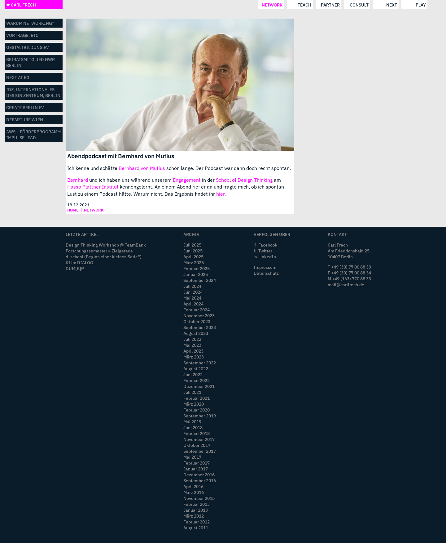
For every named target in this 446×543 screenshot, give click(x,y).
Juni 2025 (193, 251)
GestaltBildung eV (27, 47)
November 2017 (199, 439)
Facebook (268, 245)
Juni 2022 (193, 374)
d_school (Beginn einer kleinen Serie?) (104, 257)
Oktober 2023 (196, 321)
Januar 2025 (195, 274)
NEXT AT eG (17, 77)
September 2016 (199, 480)
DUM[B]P (75, 268)
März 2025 (193, 262)
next (258, 5)
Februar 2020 (196, 410)
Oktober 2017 (196, 445)
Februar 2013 (196, 504)
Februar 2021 (196, 398)
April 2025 (193, 257)
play (287, 5)
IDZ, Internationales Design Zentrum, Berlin (33, 92)
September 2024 (199, 280)
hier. (221, 194)
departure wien (24, 119)
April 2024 (193, 304)
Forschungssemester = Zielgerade (99, 251)
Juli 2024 (192, 286)
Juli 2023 (192, 339)
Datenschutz (266, 273)
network (139, 5)
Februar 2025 (196, 268)
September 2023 (199, 327)
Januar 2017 (195, 469)
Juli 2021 (192, 392)
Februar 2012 (196, 522)
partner (197, 5)
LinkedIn (267, 257)
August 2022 (195, 369)
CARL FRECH (21, 5)
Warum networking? (30, 23)
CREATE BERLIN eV (25, 107)
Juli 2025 (192, 245)
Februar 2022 (196, 380)
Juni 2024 (193, 292)
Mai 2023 (192, 345)
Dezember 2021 (199, 386)
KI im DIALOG (79, 262)
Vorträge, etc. (23, 35)
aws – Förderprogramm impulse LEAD (33, 134)
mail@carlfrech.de (346, 284)
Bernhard (77, 180)
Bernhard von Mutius (142, 168)
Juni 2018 (193, 427)
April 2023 (193, 351)
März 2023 (193, 357)
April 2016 (193, 486)
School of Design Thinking (244, 180)
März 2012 (193, 516)
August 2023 (195, 333)
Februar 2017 (196, 463)
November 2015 (199, 498)
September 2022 (199, 363)
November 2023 (199, 315)
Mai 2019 (192, 422)
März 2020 (193, 404)
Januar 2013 (195, 510)
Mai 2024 (192, 298)
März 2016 (193, 492)
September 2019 (199, 416)
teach (171, 5)
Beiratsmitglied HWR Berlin (30, 62)
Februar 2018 (196, 433)
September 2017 (199, 451)
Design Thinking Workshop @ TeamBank (106, 245)
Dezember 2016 (199, 475)
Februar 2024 (196, 310)
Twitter (265, 251)
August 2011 (195, 528)
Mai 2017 (192, 457)
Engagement (187, 180)
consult (225, 5)
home (73, 210)
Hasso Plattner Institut (93, 187)
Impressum (265, 267)
